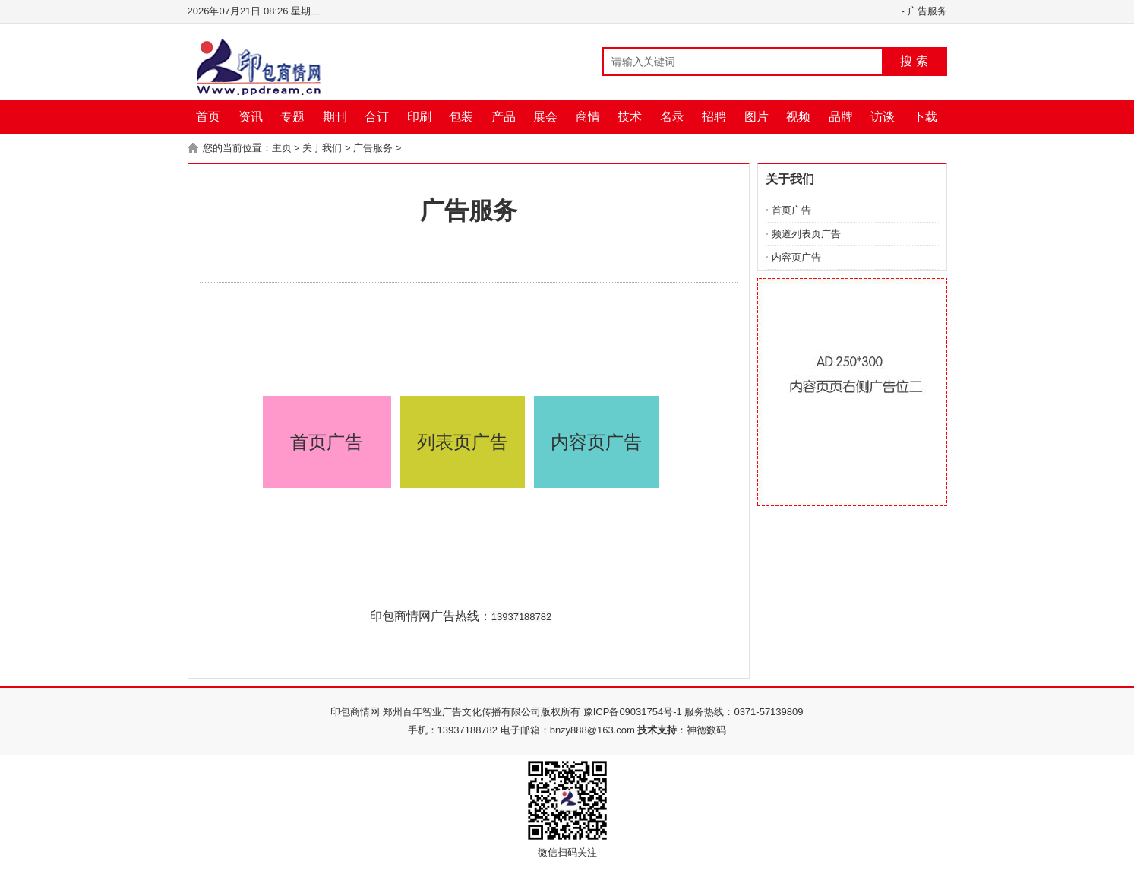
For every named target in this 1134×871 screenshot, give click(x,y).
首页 (208, 116)
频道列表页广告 (806, 233)
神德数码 (706, 730)
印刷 (419, 116)
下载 (925, 116)
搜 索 (913, 61)
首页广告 (326, 442)
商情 (588, 116)
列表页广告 (462, 442)
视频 (798, 116)
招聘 (714, 116)
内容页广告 (596, 442)
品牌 (841, 116)
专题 (292, 116)
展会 (545, 116)
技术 (630, 116)
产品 (503, 116)
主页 (282, 148)
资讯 (250, 116)
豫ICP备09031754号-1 (632, 711)
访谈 (882, 116)
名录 (672, 116)
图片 (756, 116)
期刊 (335, 116)
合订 (377, 116)
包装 (461, 116)
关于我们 (322, 148)
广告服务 (927, 11)
